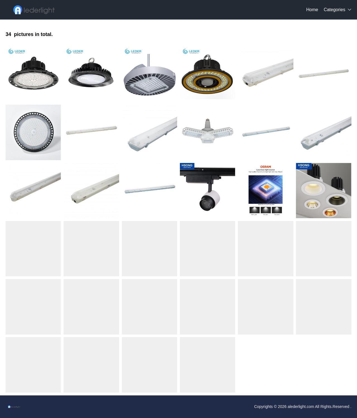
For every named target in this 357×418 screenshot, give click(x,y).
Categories (334, 9)
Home (312, 9)
